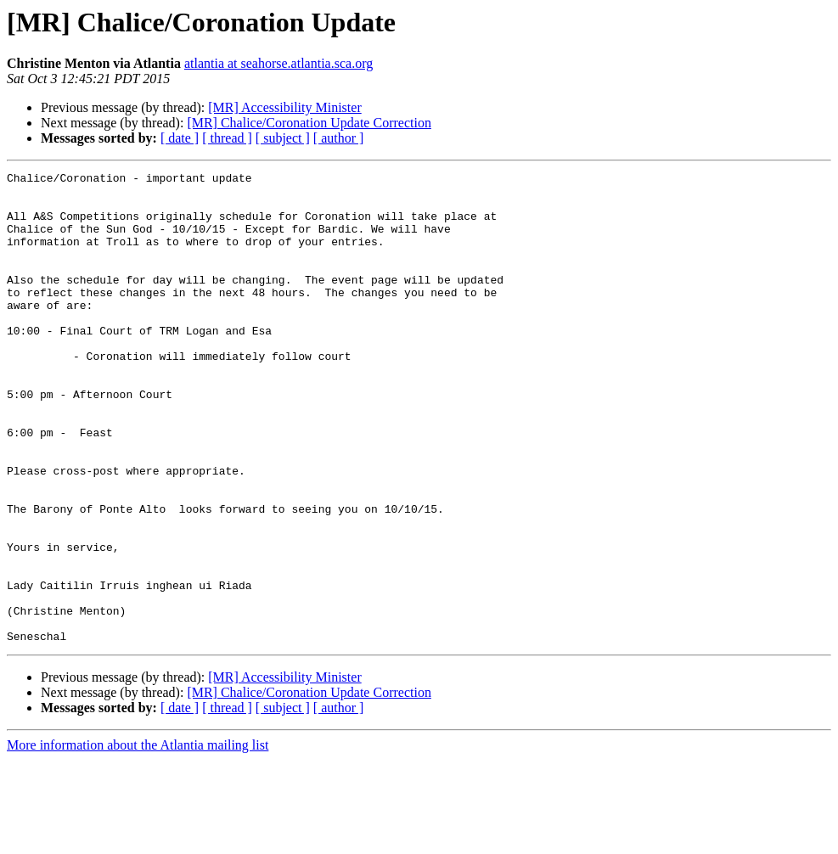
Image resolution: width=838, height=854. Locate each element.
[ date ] (179, 138)
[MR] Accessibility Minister (284, 107)
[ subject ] (283, 138)
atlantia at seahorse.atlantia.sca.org (278, 63)
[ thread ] (227, 138)
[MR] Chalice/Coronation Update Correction (308, 122)
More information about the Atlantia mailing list (137, 839)
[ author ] (338, 138)
